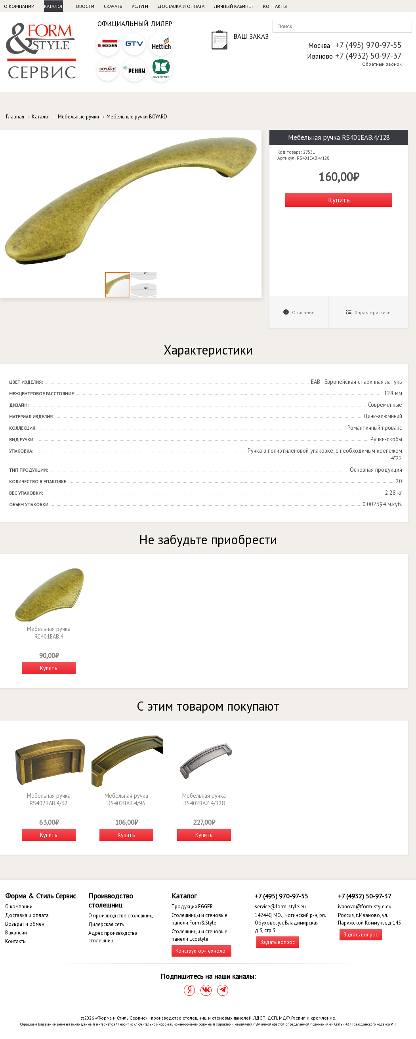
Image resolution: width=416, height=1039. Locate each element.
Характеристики (368, 312)
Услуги (140, 6)
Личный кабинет (234, 6)
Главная (15, 116)
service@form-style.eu (280, 906)
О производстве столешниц (120, 915)
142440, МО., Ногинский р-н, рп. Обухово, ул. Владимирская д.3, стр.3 (290, 923)
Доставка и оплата (181, 6)
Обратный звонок (382, 64)
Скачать (113, 6)
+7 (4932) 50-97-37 (368, 55)
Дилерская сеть (106, 924)
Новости (83, 6)
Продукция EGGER (192, 906)
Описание (299, 312)
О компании (19, 6)
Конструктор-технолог (201, 950)
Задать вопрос (277, 942)
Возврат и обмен (24, 924)
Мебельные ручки (78, 116)
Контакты (275, 6)
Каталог (53, 6)
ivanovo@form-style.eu (364, 906)
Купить (339, 199)
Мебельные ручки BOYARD (137, 116)
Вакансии (16, 932)
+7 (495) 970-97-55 (368, 45)
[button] (254, 137)
